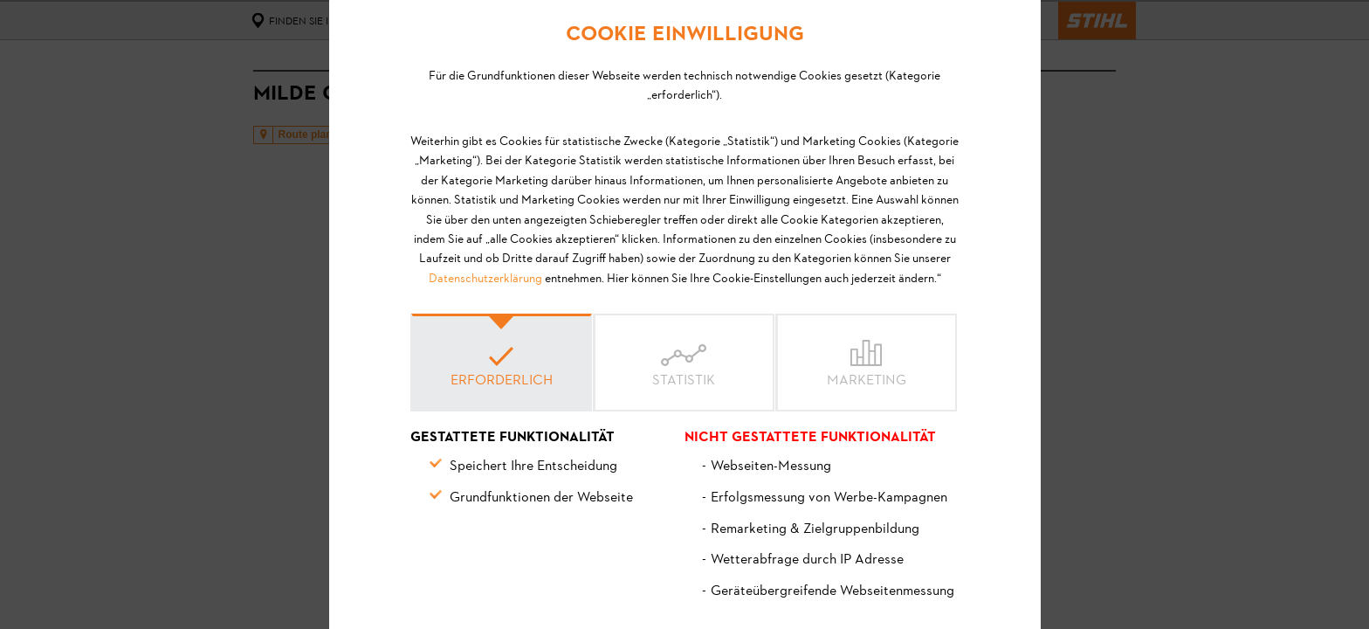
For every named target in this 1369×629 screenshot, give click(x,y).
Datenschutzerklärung (485, 279)
